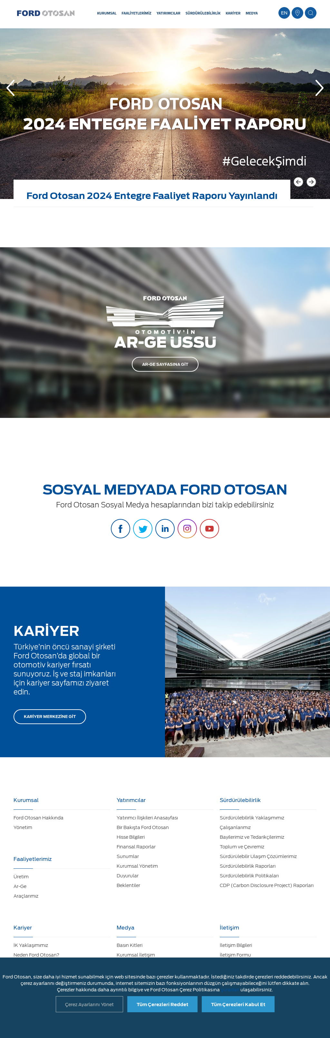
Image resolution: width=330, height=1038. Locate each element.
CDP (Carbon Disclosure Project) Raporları (267, 885)
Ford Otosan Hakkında (38, 817)
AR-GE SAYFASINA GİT (165, 364)
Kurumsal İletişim (136, 955)
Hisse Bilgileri (131, 837)
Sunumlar (128, 856)
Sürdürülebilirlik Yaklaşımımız (252, 817)
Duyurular (128, 875)
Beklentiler (128, 885)
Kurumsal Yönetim (137, 866)
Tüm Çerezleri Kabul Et (238, 1004)
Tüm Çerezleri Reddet (162, 1004)
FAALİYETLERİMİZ (136, 13)
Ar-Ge (20, 886)
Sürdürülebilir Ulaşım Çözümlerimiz (258, 856)
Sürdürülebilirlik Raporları (248, 866)
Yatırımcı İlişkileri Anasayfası (147, 817)
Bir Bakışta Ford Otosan (143, 827)
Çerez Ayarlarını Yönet (89, 1004)
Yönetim (23, 827)
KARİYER (233, 13)
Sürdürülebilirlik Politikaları (249, 875)
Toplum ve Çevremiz (242, 846)
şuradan (230, 989)
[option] (165, 118)
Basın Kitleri (129, 945)
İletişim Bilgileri (236, 945)
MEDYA (252, 13)
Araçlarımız (26, 896)
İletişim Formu (235, 955)
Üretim (21, 876)
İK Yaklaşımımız (31, 945)
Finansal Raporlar (136, 846)
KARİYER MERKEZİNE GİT (50, 716)
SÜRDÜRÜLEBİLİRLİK (203, 13)
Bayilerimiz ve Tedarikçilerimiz (252, 837)
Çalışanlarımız (235, 827)
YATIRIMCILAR (168, 13)
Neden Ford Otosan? (36, 955)
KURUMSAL (106, 13)
